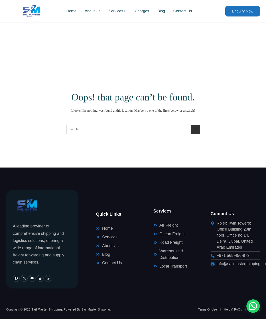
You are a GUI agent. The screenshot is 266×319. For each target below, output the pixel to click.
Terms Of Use (207, 309)
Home (70, 11)
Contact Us (184, 11)
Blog (162, 11)
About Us (91, 11)
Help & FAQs (233, 309)
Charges (142, 11)
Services (117, 11)
